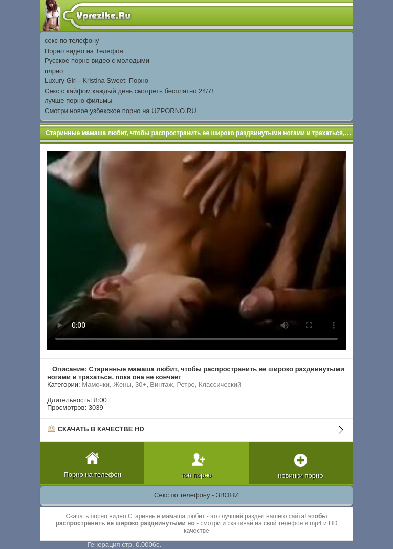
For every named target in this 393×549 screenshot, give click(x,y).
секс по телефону (72, 41)
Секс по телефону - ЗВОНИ (196, 495)
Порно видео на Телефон (84, 51)
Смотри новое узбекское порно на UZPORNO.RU (120, 111)
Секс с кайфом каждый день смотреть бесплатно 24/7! (129, 91)
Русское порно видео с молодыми (97, 60)
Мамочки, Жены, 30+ (114, 384)
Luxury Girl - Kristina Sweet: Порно (96, 80)
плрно (54, 71)
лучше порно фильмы (78, 100)
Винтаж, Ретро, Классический (195, 384)
